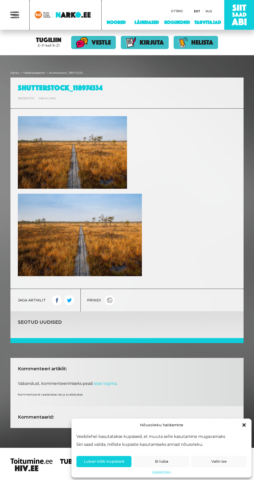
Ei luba (161, 461)
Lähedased (146, 22)
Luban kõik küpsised (104, 461)
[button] (244, 425)
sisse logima (105, 383)
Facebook (57, 300)
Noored (116, 22)
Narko (14, 73)
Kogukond (177, 22)
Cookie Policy (161, 472)
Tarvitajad (207, 22)
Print (110, 300)
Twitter (69, 300)
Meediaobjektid (34, 73)
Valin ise (219, 461)
